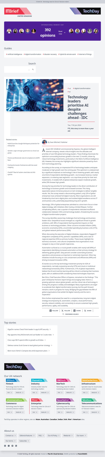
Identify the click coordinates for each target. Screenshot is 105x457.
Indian (60, 419)
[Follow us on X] (66, 311)
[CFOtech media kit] (20, 392)
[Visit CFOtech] (9, 392)
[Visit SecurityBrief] (60, 412)
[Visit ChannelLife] (35, 392)
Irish (65, 419)
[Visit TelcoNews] (85, 412)
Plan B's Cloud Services (55, 454)
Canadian (53, 419)
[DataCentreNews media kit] (95, 392)
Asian (38, 419)
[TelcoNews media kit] (95, 412)
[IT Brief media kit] (45, 412)
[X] (9, 446)
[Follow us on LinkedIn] (54, 311)
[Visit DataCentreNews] (85, 392)
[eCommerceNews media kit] (20, 412)
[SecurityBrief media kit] (70, 412)
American (77, 419)
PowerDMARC (82, 454)
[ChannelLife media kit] (45, 392)
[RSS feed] (16, 446)
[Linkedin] (5, 446)
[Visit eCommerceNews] (9, 412)
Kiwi (69, 419)
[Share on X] (87, 311)
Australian (45, 419)
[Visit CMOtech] (60, 392)
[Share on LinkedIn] (77, 311)
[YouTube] (12, 446)
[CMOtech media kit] (70, 392)
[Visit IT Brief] (35, 412)
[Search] (18, 69)
